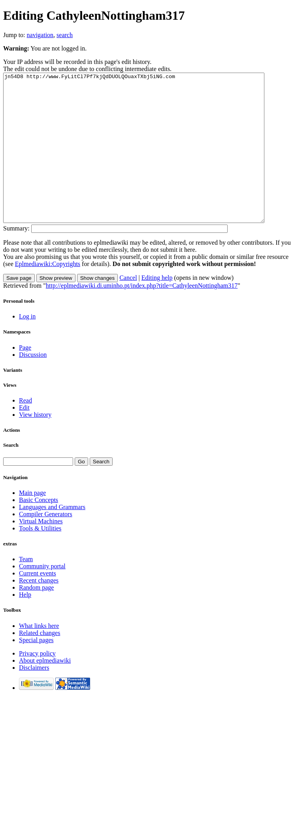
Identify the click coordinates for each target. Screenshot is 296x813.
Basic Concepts (38, 529)
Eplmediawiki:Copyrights (47, 293)
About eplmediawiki (45, 690)
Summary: (16, 258)
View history (35, 444)
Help (25, 624)
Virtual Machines (41, 550)
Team (26, 588)
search (65, 35)
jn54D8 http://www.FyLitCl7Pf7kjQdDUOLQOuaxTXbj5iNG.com (149, 163)
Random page (36, 617)
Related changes (39, 662)
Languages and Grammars (52, 536)
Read (25, 430)
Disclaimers (34, 697)
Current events (37, 602)
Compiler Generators (45, 543)
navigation (40, 35)
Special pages (36, 669)
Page (25, 377)
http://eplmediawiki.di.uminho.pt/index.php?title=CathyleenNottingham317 (142, 315)
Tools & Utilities (40, 557)
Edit (24, 437)
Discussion (33, 384)
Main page (32, 522)
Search (11, 475)
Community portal (42, 595)
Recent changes (38, 610)
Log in (27, 346)
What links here (39, 655)
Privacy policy (37, 683)
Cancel (128, 307)
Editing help (157, 307)
